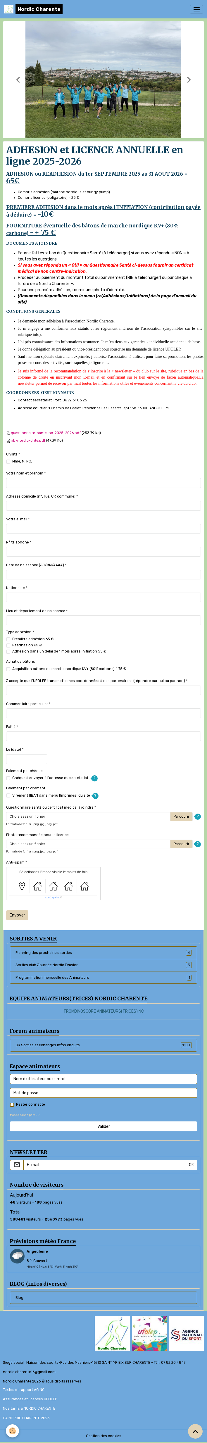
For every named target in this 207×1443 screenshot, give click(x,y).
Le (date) (13, 750)
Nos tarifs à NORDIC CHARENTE (29, 1408)
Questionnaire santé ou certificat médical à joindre (50, 807)
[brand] (33, 9)
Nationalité (15, 588)
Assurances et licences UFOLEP (30, 1399)
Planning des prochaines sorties (103, 953)
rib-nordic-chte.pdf (28, 441)
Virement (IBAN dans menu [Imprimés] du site (51, 795)
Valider (103, 1126)
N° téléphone (17, 542)
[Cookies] (12, 1430)
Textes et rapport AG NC (23, 1390)
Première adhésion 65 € (33, 639)
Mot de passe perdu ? (24, 1114)
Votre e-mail (16, 519)
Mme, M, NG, (22, 461)
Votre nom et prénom (24, 473)
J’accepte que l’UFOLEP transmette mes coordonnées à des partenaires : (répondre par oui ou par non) (95, 681)
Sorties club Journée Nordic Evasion (103, 965)
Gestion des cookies (103, 1436)
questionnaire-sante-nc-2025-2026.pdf (46, 433)
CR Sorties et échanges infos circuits (103, 1045)
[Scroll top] (195, 1431)
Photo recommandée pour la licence (37, 835)
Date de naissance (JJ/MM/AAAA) (35, 565)
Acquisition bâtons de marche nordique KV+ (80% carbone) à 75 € (69, 669)
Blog (19, 1298)
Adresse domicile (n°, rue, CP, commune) (40, 496)
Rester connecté (30, 1104)
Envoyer (17, 915)
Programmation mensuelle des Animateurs (103, 978)
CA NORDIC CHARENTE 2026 (26, 1418)
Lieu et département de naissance (35, 611)
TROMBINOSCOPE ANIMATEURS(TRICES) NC (103, 1011)
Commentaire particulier (27, 704)
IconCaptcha (52, 897)
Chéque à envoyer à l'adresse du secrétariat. (50, 778)
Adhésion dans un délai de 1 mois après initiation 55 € (59, 651)
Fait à (10, 727)
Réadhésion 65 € (27, 645)
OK (191, 1164)
